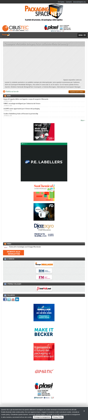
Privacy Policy (58, 417)
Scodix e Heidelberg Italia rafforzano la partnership (21, 114)
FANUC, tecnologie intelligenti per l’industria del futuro (22, 104)
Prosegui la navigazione (42, 417)
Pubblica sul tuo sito (12, 91)
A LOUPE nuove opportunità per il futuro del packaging (22, 109)
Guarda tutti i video (76, 91)
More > (83, 120)
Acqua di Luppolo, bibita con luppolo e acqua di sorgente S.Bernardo (26, 99)
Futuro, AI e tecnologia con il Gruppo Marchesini (22, 247)
